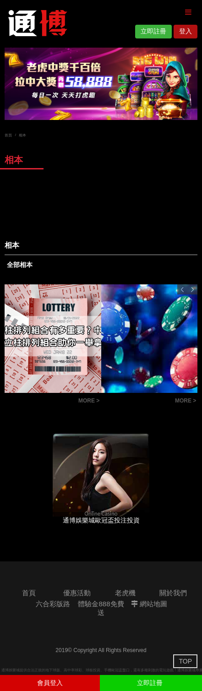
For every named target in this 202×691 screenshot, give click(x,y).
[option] (101, 84)
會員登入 (50, 682)
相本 (22, 135)
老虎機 (125, 593)
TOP (185, 661)
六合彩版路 (53, 604)
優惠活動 (77, 593)
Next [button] (192, 289)
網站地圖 (149, 604)
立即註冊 (153, 31)
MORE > (88, 400)
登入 (185, 31)
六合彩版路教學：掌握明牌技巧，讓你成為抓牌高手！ (135, 402)
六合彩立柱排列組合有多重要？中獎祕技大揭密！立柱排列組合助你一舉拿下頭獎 (39, 402)
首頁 (8, 135)
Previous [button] (182, 289)
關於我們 (173, 593)
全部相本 (20, 264)
